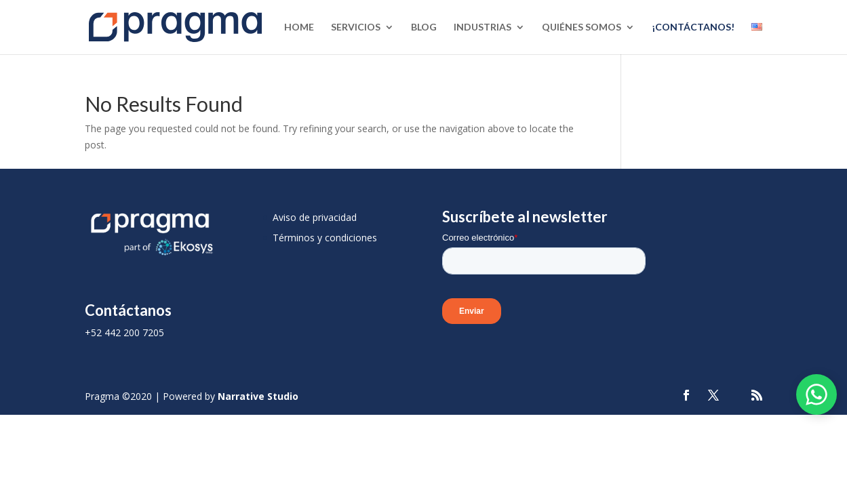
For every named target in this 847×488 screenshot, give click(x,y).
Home (299, 27)
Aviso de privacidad (315, 217)
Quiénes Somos (581, 27)
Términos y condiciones (325, 237)
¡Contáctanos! (693, 27)
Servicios (355, 27)
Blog (424, 27)
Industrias (482, 27)
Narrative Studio (258, 396)
